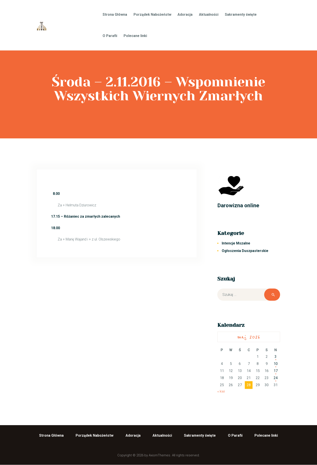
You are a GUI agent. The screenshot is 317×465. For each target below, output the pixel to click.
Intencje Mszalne (236, 243)
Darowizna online (238, 205)
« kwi (221, 391)
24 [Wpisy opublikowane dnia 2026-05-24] (276, 378)
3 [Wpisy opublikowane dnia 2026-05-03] (276, 357)
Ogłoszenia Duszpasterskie (245, 251)
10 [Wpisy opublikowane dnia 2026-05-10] (276, 364)
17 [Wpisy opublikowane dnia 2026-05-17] (276, 371)
